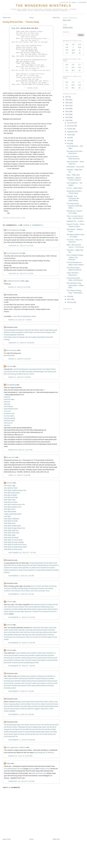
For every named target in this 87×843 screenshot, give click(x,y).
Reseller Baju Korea (47, 607)
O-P (67, 50)
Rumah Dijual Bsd (34, 607)
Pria (29, 330)
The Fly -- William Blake (74, 188)
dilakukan (7, 332)
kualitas (33, 337)
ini (44, 330)
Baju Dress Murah (23, 725)
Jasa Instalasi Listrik (27, 591)
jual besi (33, 658)
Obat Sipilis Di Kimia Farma (13, 549)
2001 (67, 114)
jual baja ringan (26, 706)
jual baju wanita (41, 632)
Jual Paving (8, 371)
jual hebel (48, 658)
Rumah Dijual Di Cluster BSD (19, 729)
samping (7, 339)
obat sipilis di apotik (10, 495)
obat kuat (7, 397)
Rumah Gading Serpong (19, 565)
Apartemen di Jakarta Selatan (13, 609)
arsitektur (12, 711)
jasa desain (54, 660)
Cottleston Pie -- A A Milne (75, 221)
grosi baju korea (23, 634)
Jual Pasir (15, 371)
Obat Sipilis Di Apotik (11, 521)
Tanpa (41, 330)
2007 (67, 97)
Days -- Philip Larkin (73, 175)
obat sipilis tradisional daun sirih (14, 504)
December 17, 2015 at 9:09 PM (21, 740)
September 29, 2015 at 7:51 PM (22, 552)
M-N (79, 47)
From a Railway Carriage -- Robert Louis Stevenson (75, 257)
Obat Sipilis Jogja (9, 485)
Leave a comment (32, 225)
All (79, 53)
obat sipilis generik (10, 511)
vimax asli (7, 411)
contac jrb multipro (31, 660)
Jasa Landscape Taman (42, 591)
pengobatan (19, 332)
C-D (73, 44)
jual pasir (54, 658)
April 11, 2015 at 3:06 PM (19, 475)
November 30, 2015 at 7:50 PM (21, 666)
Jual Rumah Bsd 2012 (32, 734)
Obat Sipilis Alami (9, 523)
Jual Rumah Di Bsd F (11, 727)
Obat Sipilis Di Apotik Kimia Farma (15, 544)
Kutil (17, 330)
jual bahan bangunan (14, 706)
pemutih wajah (19, 611)
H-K (67, 47)
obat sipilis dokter (9, 509)
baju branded (34, 630)
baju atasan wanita (47, 627)
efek (51, 337)
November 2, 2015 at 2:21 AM (21, 594)
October (69, 129)
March (69, 299)
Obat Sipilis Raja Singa (11, 533)
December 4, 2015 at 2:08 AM (21, 714)
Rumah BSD (48, 563)
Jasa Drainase (15, 591)
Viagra (8, 763)
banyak (6, 335)
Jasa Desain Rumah (35, 369)
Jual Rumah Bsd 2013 (51, 725)
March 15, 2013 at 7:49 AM (19, 320)
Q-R (73, 50)
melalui (13, 332)
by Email (72, 2)
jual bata (34, 706)
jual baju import (52, 632)
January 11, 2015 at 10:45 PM (21, 343)
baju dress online (18, 632)
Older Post (56, 17)
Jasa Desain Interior (49, 369)
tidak (47, 330)
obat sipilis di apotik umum (12, 507)
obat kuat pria (8, 406)
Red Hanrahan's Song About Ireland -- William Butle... (75, 285)
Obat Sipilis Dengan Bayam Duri (14, 528)
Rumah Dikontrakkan (11, 732)
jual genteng (40, 658)
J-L (67, 67)
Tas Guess (32, 725)
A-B (67, 44)
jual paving (7, 660)
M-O (73, 67)
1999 (67, 120)
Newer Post (6, 17)
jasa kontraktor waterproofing (20, 658)
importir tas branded (40, 637)
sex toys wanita (9, 416)
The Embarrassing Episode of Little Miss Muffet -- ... (74, 206)
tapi (46, 332)
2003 (67, 108)
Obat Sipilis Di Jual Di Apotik (13, 540)
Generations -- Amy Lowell (75, 167)
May (68, 143)
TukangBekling (11, 385)
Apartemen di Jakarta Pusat (18, 570)
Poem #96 (15, 28)
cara (35, 332)
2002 (67, 111)
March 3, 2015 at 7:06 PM (19, 377)
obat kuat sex (8, 423)
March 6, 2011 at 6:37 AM (19, 287)
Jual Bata (22, 371)
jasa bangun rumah (43, 660)
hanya (51, 330)
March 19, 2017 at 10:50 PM (20, 756)
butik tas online (47, 634)
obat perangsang (9, 418)
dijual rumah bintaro (23, 701)
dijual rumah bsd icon (34, 704)
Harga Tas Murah (18, 734)
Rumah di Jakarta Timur (20, 607)
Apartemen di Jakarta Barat (37, 570)
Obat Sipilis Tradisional (11, 518)
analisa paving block (27, 708)
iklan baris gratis (11, 350)
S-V (67, 70)
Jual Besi (41, 588)
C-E (73, 65)
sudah (53, 332)
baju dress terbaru (30, 632)
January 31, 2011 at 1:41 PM (20, 273)
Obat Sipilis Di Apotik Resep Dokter (15, 547)
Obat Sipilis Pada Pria (11, 530)
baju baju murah (24, 630)
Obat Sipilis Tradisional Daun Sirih (15, 490)
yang (38, 337)
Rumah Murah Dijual (49, 729)
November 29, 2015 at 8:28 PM (21, 643)
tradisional (20, 335)
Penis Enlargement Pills (14, 230)
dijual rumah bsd (21, 704)
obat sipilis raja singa (11, 497)
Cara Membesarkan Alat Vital (13, 768)
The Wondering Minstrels (43, 5)
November (70, 126)
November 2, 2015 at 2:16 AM (21, 576)
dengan (30, 332)
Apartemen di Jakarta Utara (13, 567)
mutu (26, 337)
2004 (67, 105)
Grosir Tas (40, 725)
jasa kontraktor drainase (16, 655)
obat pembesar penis (11, 409)
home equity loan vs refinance (16, 747)
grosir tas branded (16, 637)
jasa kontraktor (21, 653)
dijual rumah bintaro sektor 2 (40, 701)
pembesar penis (9, 413)
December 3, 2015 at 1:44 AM (21, 691)
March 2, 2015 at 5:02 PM (19, 359)
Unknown (9, 366)
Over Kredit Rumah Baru (48, 734)
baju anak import (35, 627)
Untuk (6, 330)
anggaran (37, 708)
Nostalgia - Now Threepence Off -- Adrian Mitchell (73, 198)
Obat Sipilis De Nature (11, 537)
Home (32, 17)
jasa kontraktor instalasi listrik (34, 655)
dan (32, 330)
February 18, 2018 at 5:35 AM (21, 781)
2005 (67, 102)
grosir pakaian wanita (11, 634)
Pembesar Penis (45, 768)
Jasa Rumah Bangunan (21, 369)
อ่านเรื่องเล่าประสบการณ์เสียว (15, 281)
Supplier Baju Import (39, 727)
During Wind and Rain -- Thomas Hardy (21, 22)
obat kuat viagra (9, 399)
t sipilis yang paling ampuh (12, 514)
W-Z (73, 53)
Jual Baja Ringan (38, 371)
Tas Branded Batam (10, 725)
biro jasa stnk (10, 457)
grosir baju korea (27, 637)
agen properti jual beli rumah (41, 685)
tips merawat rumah (17, 660)
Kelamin (21, 330)
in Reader (82, 2)
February (70, 302)
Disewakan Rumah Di (25, 727)
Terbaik (9, 337)
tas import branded (35, 634)
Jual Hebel (28, 371)
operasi (39, 332)
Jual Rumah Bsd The (11, 736)
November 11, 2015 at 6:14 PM (21, 617)
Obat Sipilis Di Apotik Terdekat (14, 542)
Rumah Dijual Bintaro (37, 563)
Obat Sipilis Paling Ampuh (12, 526)
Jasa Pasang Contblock (15, 374)
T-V (67, 53)
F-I (79, 65)
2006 (67, 100)
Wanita (36, 330)
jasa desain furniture (25, 685)
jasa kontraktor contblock (35, 653)
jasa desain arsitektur (11, 662)
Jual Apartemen (53, 565)
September (70, 132)
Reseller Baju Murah (42, 732)
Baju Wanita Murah (30, 609)
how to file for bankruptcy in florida (24, 316)
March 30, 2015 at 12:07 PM (20, 450)
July (68, 137)
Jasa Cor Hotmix (28, 374)
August (69, 134)
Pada (26, 330)
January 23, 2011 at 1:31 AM (20, 245)
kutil (5, 337)
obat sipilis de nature (10, 488)
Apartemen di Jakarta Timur (31, 567)
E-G (79, 44)
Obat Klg (32, 768)
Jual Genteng (48, 371)
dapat (55, 330)
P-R (79, 67)
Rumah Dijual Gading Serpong (38, 565)
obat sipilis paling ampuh (12, 493)
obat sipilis (7, 516)
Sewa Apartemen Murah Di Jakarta (41, 604)
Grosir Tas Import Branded (26, 732)
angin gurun (45, 708)
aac (19, 708)
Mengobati (11, 330)
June (68, 140)
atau (43, 332)
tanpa (48, 337)
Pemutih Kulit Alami (35, 729)
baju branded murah (45, 630)
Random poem (68, 27)
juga (49, 332)
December (70, 123)
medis (26, 332)
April (68, 296)
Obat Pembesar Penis (39, 773)
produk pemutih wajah (44, 609)
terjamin (43, 337)
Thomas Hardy (32, 87)
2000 (67, 117)
